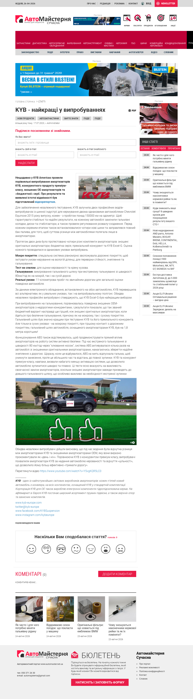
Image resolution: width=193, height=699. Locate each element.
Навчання (114, 52)
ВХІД (148, 3)
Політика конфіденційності (152, 671)
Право (80, 52)
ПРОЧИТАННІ (174, 148)
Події (50, 52)
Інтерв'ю (65, 52)
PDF (134, 110)
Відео (154, 52)
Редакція (105, 3)
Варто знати (71, 118)
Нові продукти (25, 118)
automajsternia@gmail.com (37, 675)
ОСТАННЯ (145, 148)
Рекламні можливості (149, 667)
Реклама (119, 3)
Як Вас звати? (23, 136)
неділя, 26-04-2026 (25, 3)
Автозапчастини (49, 118)
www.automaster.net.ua (52, 664)
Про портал (144, 664)
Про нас (91, 3)
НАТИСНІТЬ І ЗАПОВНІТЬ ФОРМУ (100, 682)
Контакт (133, 3)
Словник (168, 52)
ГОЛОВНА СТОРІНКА (25, 101)
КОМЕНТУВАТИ (159, 148)
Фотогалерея (136, 52)
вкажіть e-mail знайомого (92, 149)
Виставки (96, 52)
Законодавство (30, 52)
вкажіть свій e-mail (25, 149)
